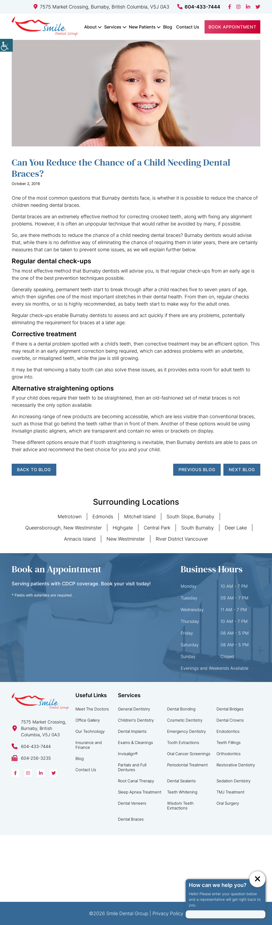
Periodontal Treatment (187, 764)
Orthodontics (228, 753)
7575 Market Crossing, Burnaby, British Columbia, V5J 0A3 (101, 7)
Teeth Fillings (228, 742)
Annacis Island (80, 539)
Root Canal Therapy (136, 780)
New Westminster (126, 539)
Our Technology (90, 731)
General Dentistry (134, 709)
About (90, 27)
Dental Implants (132, 731)
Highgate (123, 528)
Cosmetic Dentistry (184, 720)
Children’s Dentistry (136, 720)
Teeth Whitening (182, 792)
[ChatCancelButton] (257, 879)
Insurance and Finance (88, 745)
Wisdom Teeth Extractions (180, 806)
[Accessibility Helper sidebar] (6, 45)
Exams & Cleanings (135, 742)
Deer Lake (236, 528)
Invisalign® (128, 753)
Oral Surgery (227, 803)
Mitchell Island (140, 516)
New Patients (142, 27)
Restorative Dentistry (235, 764)
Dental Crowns (230, 720)
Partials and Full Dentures (132, 767)
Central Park (157, 528)
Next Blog (242, 469)
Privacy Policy (167, 913)
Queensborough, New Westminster (63, 528)
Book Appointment (232, 27)
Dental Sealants (181, 780)
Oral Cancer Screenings (188, 753)
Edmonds (102, 516)
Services (112, 27)
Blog (167, 27)
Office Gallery (87, 720)
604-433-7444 (198, 7)
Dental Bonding (181, 709)
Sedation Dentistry (233, 780)
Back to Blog (34, 469)
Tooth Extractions (183, 742)
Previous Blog (196, 469)
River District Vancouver (182, 539)
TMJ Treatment (230, 792)
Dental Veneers (132, 803)
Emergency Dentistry (186, 731)
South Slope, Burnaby (190, 516)
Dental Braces (131, 819)
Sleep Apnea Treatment (139, 792)
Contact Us (187, 27)
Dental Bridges (230, 709)
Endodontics (228, 731)
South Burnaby (197, 528)
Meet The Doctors (92, 709)
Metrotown (70, 516)
